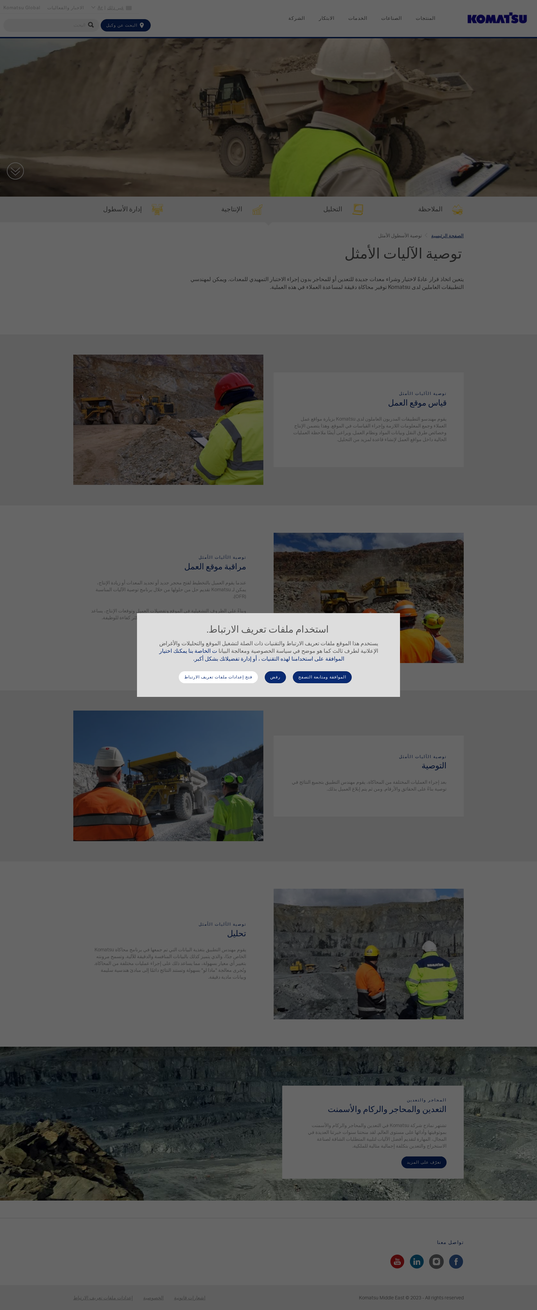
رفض (275, 677)
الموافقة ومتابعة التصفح (322, 677)
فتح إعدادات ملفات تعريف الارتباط (218, 677)
